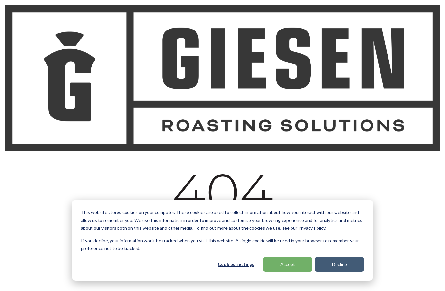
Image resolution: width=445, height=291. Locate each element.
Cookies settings (236, 264)
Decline (339, 264)
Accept (287, 264)
